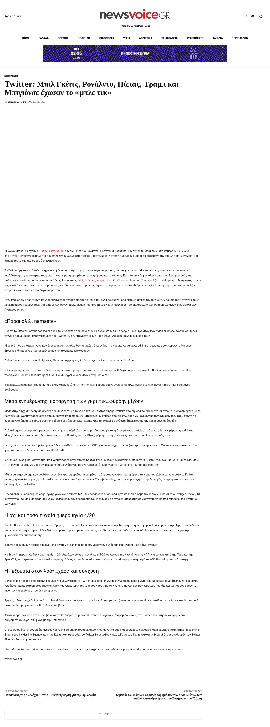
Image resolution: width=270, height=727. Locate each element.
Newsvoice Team (17, 101)
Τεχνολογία (11, 76)
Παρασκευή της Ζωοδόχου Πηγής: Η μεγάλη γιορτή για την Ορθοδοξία (50, 695)
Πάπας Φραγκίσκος (51, 251)
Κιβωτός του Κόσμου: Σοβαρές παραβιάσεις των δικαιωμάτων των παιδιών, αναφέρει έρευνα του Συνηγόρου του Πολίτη (159, 696)
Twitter (14, 256)
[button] (261, 16)
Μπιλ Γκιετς (88, 280)
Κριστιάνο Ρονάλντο (112, 280)
